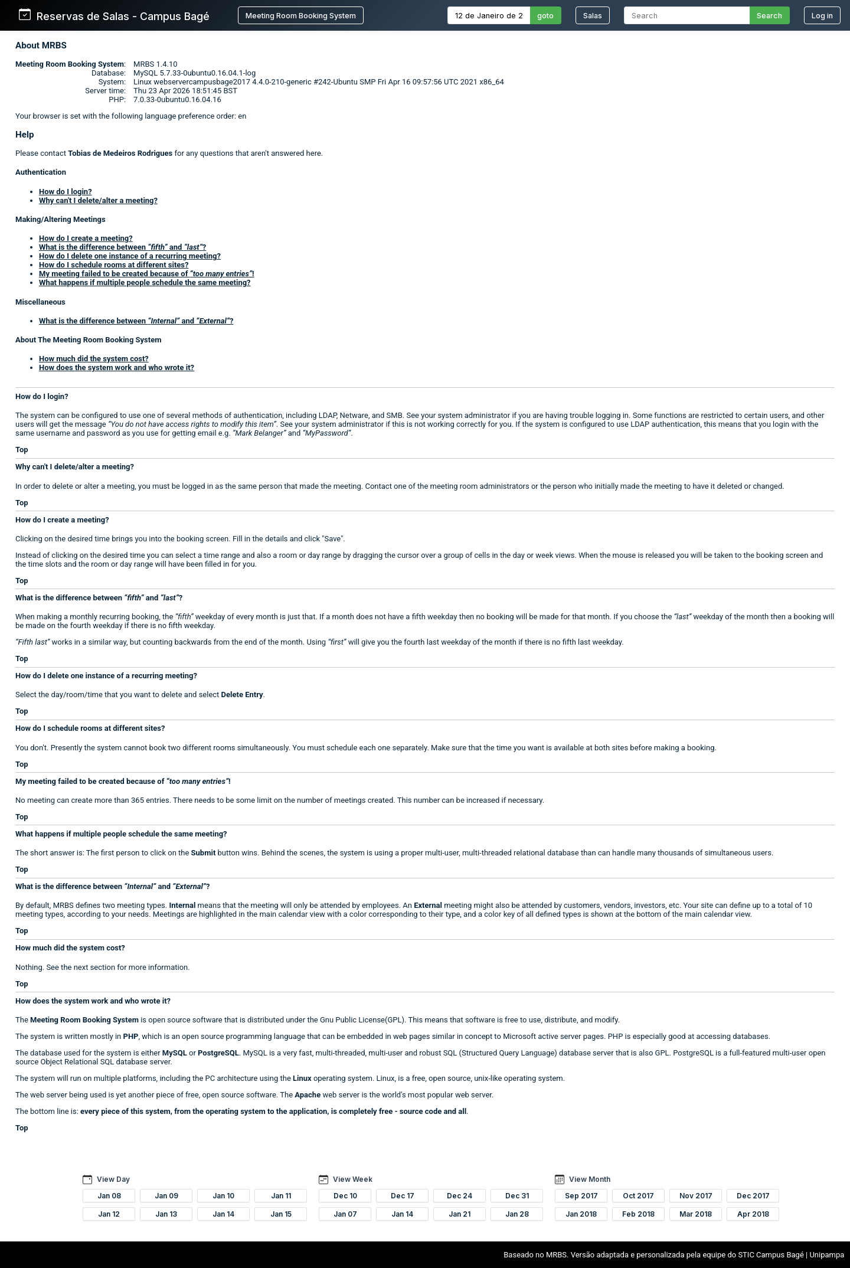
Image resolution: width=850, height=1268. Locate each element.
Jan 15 (281, 1214)
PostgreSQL (218, 1052)
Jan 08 (109, 1195)
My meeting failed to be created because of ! (146, 273)
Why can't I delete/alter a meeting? (98, 200)
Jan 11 (281, 1195)
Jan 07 (345, 1214)
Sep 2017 (581, 1195)
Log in (822, 15)
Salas (592, 15)
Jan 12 (109, 1214)
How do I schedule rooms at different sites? (113, 264)
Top (21, 449)
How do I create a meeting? (86, 238)
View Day (113, 1179)
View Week (352, 1179)
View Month (589, 1179)
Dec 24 (459, 1195)
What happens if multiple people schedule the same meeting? (145, 282)
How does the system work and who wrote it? (116, 367)
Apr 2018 (753, 1214)
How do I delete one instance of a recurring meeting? (130, 255)
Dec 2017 (753, 1195)
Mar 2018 (695, 1214)
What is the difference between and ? (122, 247)
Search (769, 15)
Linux (302, 1078)
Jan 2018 (581, 1214)
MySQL (174, 1052)
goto (545, 15)
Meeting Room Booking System (301, 15)
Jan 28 (517, 1214)
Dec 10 (345, 1195)
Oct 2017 (638, 1195)
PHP (131, 1036)
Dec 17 (402, 1195)
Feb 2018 (638, 1214)
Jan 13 (166, 1214)
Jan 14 (223, 1214)
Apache (308, 1094)
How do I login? (65, 191)
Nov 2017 (695, 1195)
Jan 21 (459, 1214)
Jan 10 (223, 1195)
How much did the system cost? (94, 358)
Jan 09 (166, 1195)
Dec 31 (517, 1195)
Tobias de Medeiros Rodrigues (120, 153)
